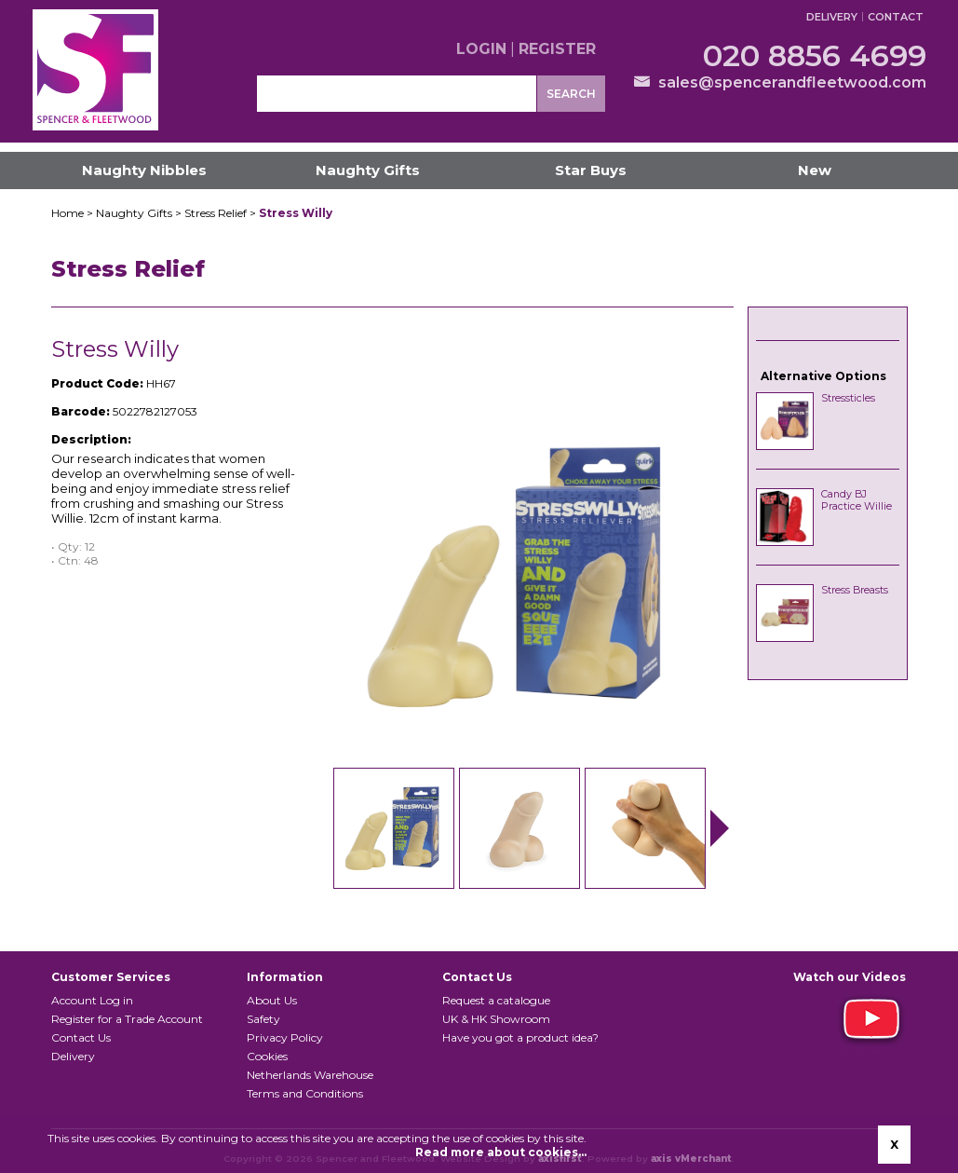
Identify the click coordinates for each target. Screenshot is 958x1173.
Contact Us (81, 1037)
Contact (896, 16)
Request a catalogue (496, 1000)
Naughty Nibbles (144, 170)
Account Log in (92, 1000)
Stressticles (848, 398)
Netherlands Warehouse (310, 1075)
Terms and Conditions (305, 1093)
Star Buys (591, 170)
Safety (263, 1019)
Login (481, 49)
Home (67, 213)
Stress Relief (215, 213)
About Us (272, 1000)
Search (571, 94)
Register (557, 49)
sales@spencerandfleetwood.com (792, 82)
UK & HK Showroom (496, 1019)
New (814, 170)
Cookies (267, 1056)
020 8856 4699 (814, 55)
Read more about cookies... (501, 1152)
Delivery (831, 16)
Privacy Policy (285, 1037)
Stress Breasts (854, 590)
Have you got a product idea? (520, 1037)
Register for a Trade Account (127, 1019)
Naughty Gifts (368, 170)
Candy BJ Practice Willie (856, 500)
